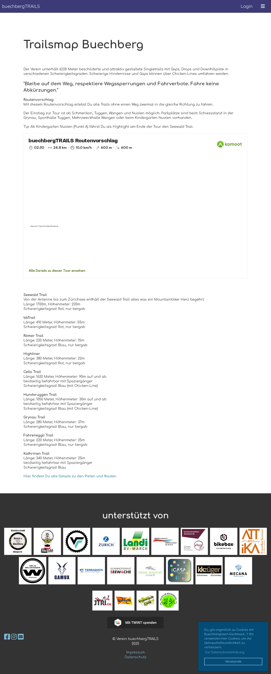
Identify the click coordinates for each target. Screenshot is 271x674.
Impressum (135, 652)
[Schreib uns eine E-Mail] (21, 637)
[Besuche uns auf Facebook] (7, 637)
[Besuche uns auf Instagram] (14, 637)
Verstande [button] (233, 661)
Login (247, 6)
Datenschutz (135, 657)
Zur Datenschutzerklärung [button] (224, 652)
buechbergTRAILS (21, 6)
